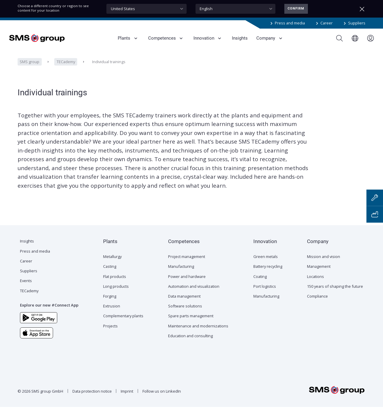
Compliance (317, 301)
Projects (110, 331)
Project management (186, 261)
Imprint (127, 396)
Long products (116, 291)
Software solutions (185, 311)
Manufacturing (181, 271)
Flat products (114, 281)
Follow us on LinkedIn (161, 396)
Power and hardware (187, 281)
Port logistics (264, 291)
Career (326, 23)
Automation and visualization (193, 291)
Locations (315, 281)
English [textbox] (206, 8)
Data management (184, 301)
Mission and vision (323, 261)
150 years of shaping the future (335, 291)
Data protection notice (92, 396)
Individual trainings (108, 66)
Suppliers (356, 23)
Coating (260, 281)
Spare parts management (190, 321)
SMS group (29, 66)
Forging (109, 301)
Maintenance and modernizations (198, 331)
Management (319, 271)
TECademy (66, 66)
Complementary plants (123, 321)
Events (26, 285)
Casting (109, 271)
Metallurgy (112, 261)
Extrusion (111, 311)
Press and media (290, 23)
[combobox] (146, 9)
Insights (27, 246)
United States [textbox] (123, 8)
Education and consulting (190, 340)
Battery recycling (267, 271)
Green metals (265, 261)
